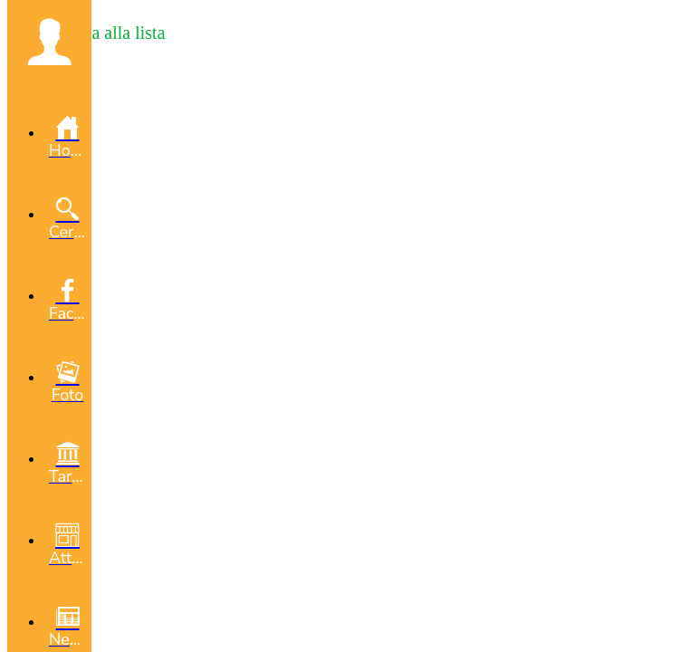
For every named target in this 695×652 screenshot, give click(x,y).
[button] (49, 41)
